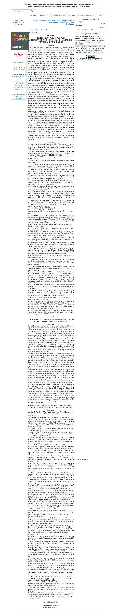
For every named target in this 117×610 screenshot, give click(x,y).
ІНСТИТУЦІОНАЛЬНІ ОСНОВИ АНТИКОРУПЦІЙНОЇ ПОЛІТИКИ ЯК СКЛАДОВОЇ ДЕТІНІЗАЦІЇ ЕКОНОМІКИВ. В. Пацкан (53, 22)
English (94, 2)
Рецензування (59, 15)
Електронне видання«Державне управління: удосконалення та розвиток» (19, 85)
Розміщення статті (86, 15)
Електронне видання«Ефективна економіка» (19, 96)
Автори (72, 15)
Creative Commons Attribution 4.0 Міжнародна (90, 60)
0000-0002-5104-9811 (88, 30)
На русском (102, 2)
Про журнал (44, 15)
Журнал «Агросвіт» (18, 62)
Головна (32, 15)
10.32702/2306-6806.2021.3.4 (39, 30)
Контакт (101, 15)
